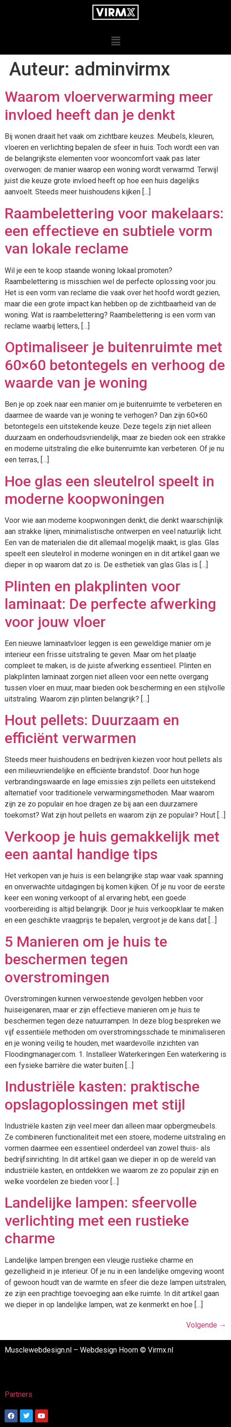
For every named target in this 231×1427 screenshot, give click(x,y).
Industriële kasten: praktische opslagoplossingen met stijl (102, 1095)
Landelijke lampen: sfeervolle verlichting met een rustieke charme (101, 1220)
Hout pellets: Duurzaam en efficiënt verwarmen (92, 728)
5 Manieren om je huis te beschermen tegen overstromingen (86, 959)
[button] (115, 41)
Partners (18, 1394)
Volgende (206, 1325)
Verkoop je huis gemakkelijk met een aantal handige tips (112, 845)
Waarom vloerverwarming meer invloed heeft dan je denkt (109, 105)
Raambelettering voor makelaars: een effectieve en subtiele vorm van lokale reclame (114, 231)
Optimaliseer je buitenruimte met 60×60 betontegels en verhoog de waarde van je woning (115, 364)
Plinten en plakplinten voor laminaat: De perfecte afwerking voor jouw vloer (110, 604)
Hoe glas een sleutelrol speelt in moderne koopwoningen (109, 490)
